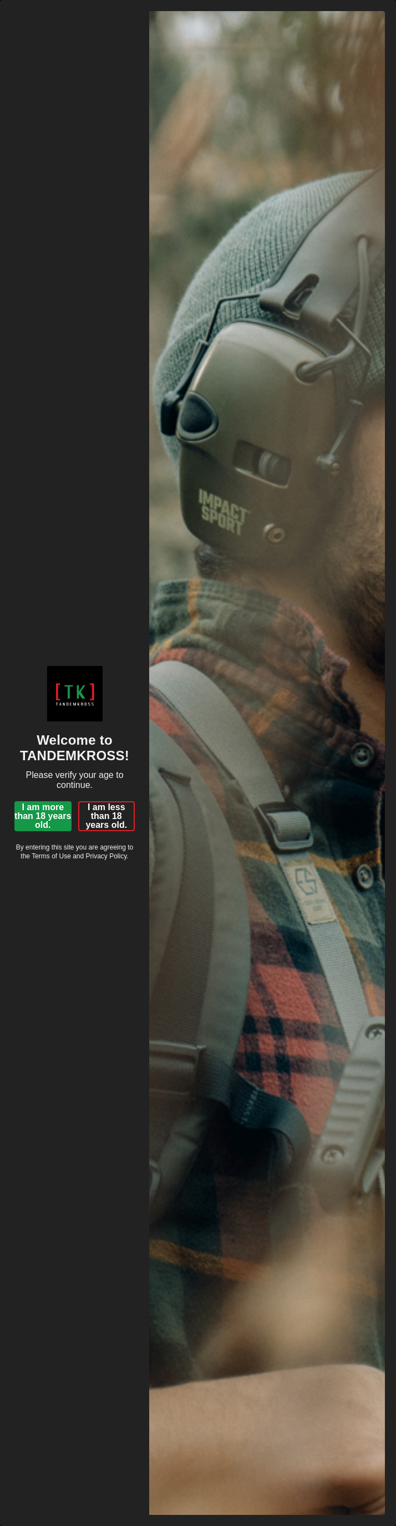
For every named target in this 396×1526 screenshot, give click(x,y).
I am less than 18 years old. (106, 816)
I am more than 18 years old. (42, 816)
